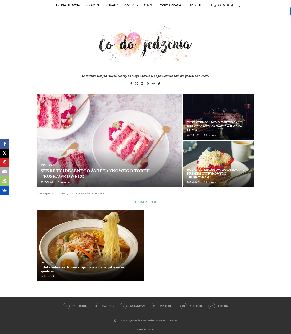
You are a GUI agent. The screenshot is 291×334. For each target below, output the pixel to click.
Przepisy (131, 5)
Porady (112, 5)
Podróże (92, 5)
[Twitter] (215, 5)
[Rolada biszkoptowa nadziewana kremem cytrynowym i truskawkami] (218, 164)
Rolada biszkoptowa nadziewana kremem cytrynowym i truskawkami (215, 173)
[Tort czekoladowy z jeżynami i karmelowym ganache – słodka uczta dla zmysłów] (218, 117)
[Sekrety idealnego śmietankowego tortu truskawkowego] (109, 140)
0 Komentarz (64, 182)
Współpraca (170, 5)
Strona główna (67, 5)
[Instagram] (219, 5)
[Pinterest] (224, 5)
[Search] (238, 5)
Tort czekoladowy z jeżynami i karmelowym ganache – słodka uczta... (214, 126)
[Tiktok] (232, 5)
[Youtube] (228, 5)
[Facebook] (211, 5)
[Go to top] (145, 329)
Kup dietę (194, 5)
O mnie (149, 5)
